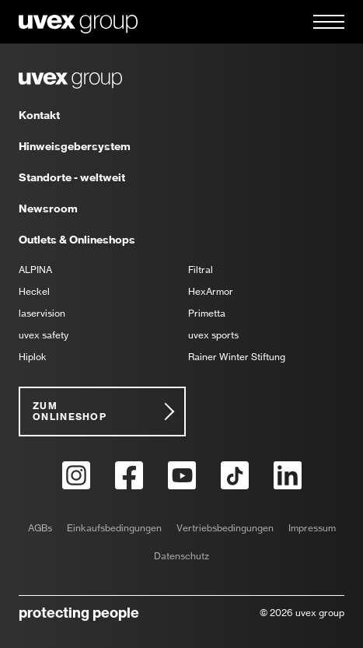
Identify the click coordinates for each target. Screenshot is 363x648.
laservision (42, 313)
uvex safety (43, 335)
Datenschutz (181, 556)
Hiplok (33, 357)
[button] (328, 21)
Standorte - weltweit (72, 178)
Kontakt (39, 116)
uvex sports (213, 335)
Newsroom (48, 209)
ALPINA (35, 270)
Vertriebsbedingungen (225, 528)
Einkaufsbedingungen (114, 528)
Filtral (200, 270)
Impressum (312, 528)
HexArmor (210, 291)
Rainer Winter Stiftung (236, 357)
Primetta (206, 313)
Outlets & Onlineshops (77, 239)
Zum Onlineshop (69, 411)
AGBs (40, 528)
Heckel (34, 291)
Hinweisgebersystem (75, 147)
